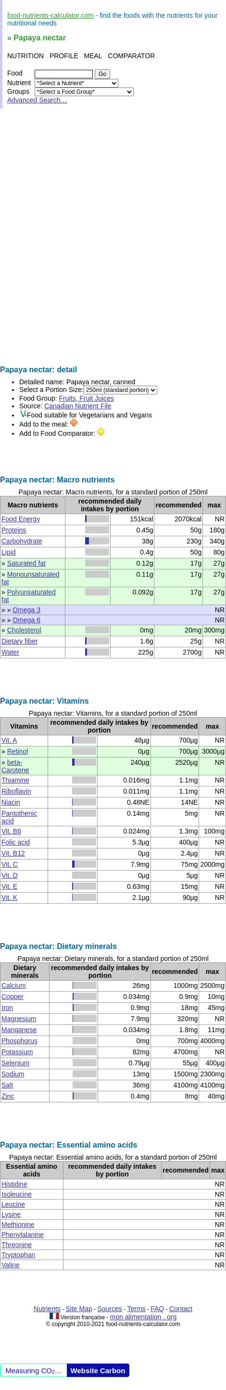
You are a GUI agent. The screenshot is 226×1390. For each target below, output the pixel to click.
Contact (180, 1309)
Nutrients (47, 1309)
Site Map (79, 1309)
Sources (109, 1309)
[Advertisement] (113, 237)
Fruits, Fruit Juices (86, 398)
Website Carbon (98, 1370)
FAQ (157, 1309)
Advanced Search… (37, 100)
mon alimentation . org (143, 1317)
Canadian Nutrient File (77, 406)
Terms (136, 1309)
